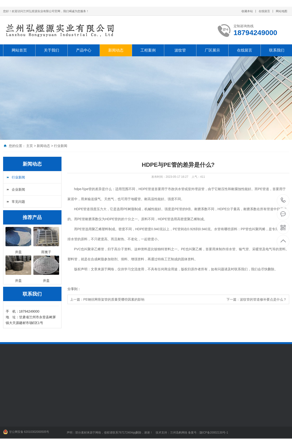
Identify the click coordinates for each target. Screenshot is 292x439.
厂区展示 (212, 50)
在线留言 (264, 11)
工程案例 (148, 50)
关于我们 (51, 50)
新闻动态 (115, 50)
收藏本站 (247, 11)
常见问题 (18, 202)
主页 (29, 146)
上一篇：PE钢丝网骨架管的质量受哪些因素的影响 (107, 299)
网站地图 (281, 11)
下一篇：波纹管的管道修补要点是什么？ (256, 299)
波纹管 (180, 50)
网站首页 (19, 50)
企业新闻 (18, 189)
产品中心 (83, 50)
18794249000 (283, 200)
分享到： (74, 289)
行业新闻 (60, 146)
